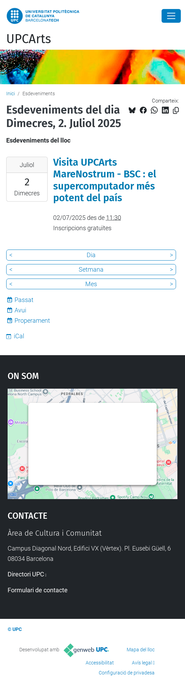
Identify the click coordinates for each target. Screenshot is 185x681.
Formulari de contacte (38, 590)
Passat (23, 299)
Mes (91, 284)
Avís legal (142, 662)
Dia (91, 255)
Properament (32, 320)
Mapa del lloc (141, 649)
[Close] (171, 16)
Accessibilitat (100, 662)
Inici (10, 93)
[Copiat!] (176, 111)
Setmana (91, 269)
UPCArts (28, 39)
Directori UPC (26, 574)
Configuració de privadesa (127, 672)
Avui (20, 310)
